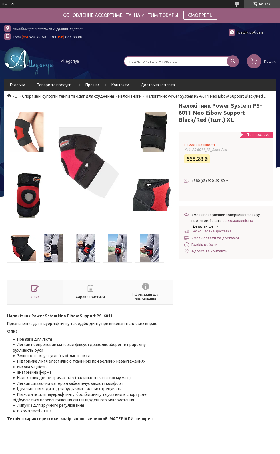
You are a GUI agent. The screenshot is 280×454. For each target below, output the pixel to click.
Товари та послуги (54, 85)
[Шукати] (233, 61)
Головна (17, 85)
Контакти (120, 85)
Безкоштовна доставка (211, 231)
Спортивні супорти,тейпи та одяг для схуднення (68, 96)
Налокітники (129, 96)
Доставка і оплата (158, 85)
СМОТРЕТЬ (200, 15)
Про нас (92, 85)
